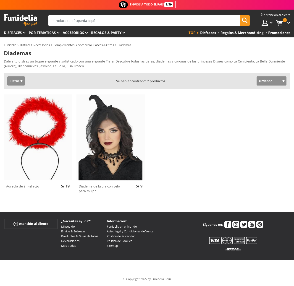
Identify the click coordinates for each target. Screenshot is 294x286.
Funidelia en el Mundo (122, 226)
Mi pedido (68, 226)
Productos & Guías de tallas (79, 236)
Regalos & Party (106, 32)
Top (192, 32)
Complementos (63, 45)
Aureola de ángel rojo (22, 186)
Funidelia (10, 45)
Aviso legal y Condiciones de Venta (130, 231)
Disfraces (13, 32)
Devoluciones (70, 241)
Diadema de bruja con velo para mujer (99, 188)
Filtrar (14, 81)
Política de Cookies (119, 241)
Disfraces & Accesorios (35, 45)
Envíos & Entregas (73, 231)
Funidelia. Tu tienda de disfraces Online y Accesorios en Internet (20, 20)
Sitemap (112, 246)
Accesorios (73, 32)
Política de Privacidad (121, 236)
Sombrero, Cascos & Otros (96, 45)
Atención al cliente (30, 223)
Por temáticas (42, 32)
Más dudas (68, 246)
